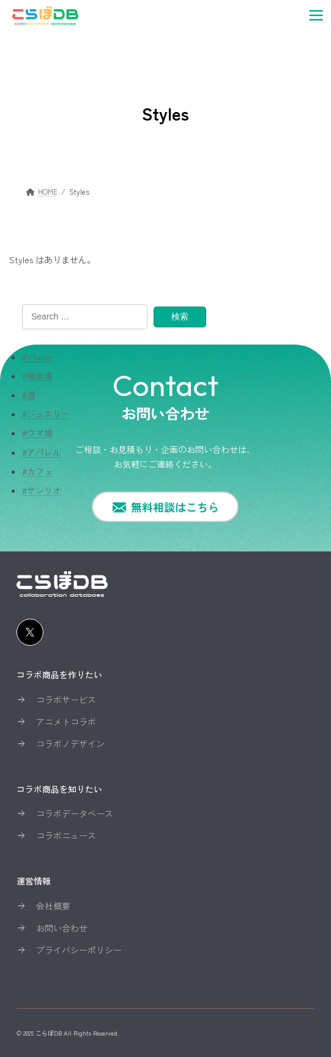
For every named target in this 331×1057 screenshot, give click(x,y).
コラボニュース (66, 835)
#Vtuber (37, 356)
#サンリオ (41, 490)
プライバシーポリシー (79, 950)
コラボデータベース (74, 813)
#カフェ (37, 471)
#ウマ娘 (37, 433)
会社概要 (53, 906)
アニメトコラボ (66, 721)
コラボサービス (66, 699)
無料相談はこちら (175, 507)
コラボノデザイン (70, 744)
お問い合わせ (61, 928)
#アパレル (41, 452)
